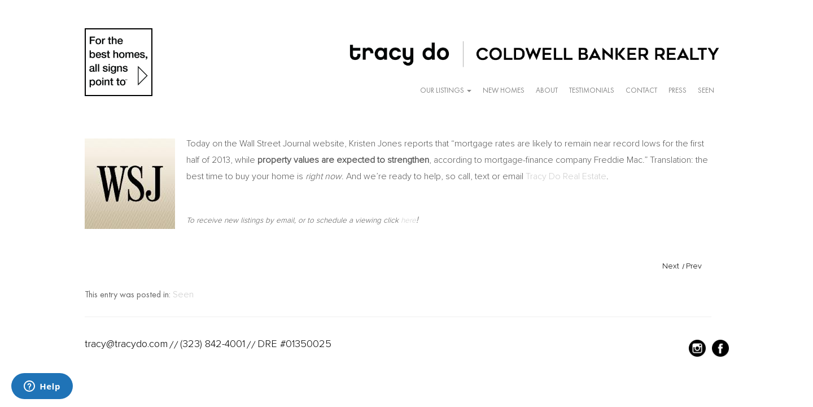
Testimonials (591, 90)
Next (670, 266)
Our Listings (445, 90)
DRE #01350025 (294, 343)
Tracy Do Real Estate (566, 176)
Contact (641, 90)
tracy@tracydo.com (126, 343)
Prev (694, 266)
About (547, 90)
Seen (706, 90)
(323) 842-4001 (212, 343)
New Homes (503, 90)
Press (677, 90)
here (408, 220)
